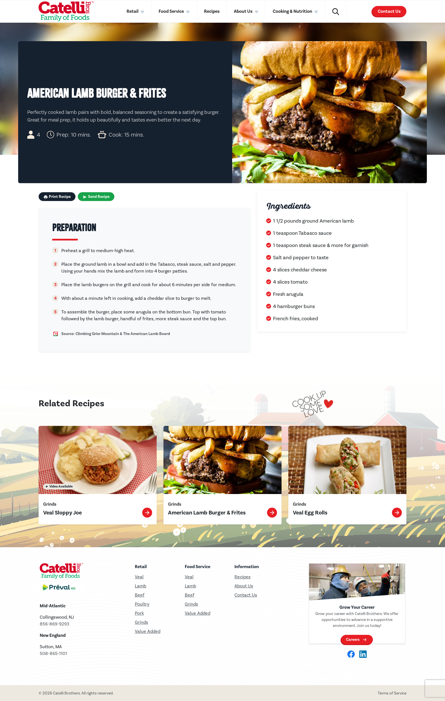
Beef (139, 595)
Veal (189, 576)
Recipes (212, 11)
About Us (243, 11)
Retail (133, 11)
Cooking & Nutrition (293, 11)
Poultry (142, 604)
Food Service (172, 11)
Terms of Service (392, 693)
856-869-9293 (54, 624)
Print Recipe (57, 196)
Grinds (141, 622)
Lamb (140, 586)
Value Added (147, 631)
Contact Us (389, 11)
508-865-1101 (53, 653)
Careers (353, 640)
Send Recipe (96, 196)
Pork (139, 613)
